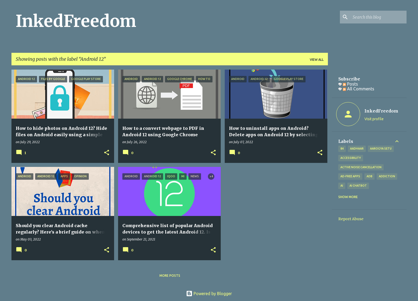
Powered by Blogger (209, 293)
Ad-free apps (350, 176)
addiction (387, 176)
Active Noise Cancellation (360, 167)
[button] (106, 152)
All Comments (358, 88)
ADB (369, 176)
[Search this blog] (379, 17)
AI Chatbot (358, 185)
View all (317, 59)
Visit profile (374, 119)
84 (342, 148)
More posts (169, 275)
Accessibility (350, 157)
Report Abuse (350, 218)
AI (341, 185)
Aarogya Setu (381, 148)
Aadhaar (357, 148)
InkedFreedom (76, 21)
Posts (350, 84)
